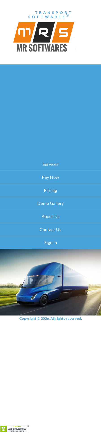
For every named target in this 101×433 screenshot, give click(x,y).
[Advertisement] (50, 110)
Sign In (50, 242)
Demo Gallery (50, 203)
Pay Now (50, 177)
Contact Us (50, 229)
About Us (51, 216)
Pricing (50, 190)
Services (51, 164)
